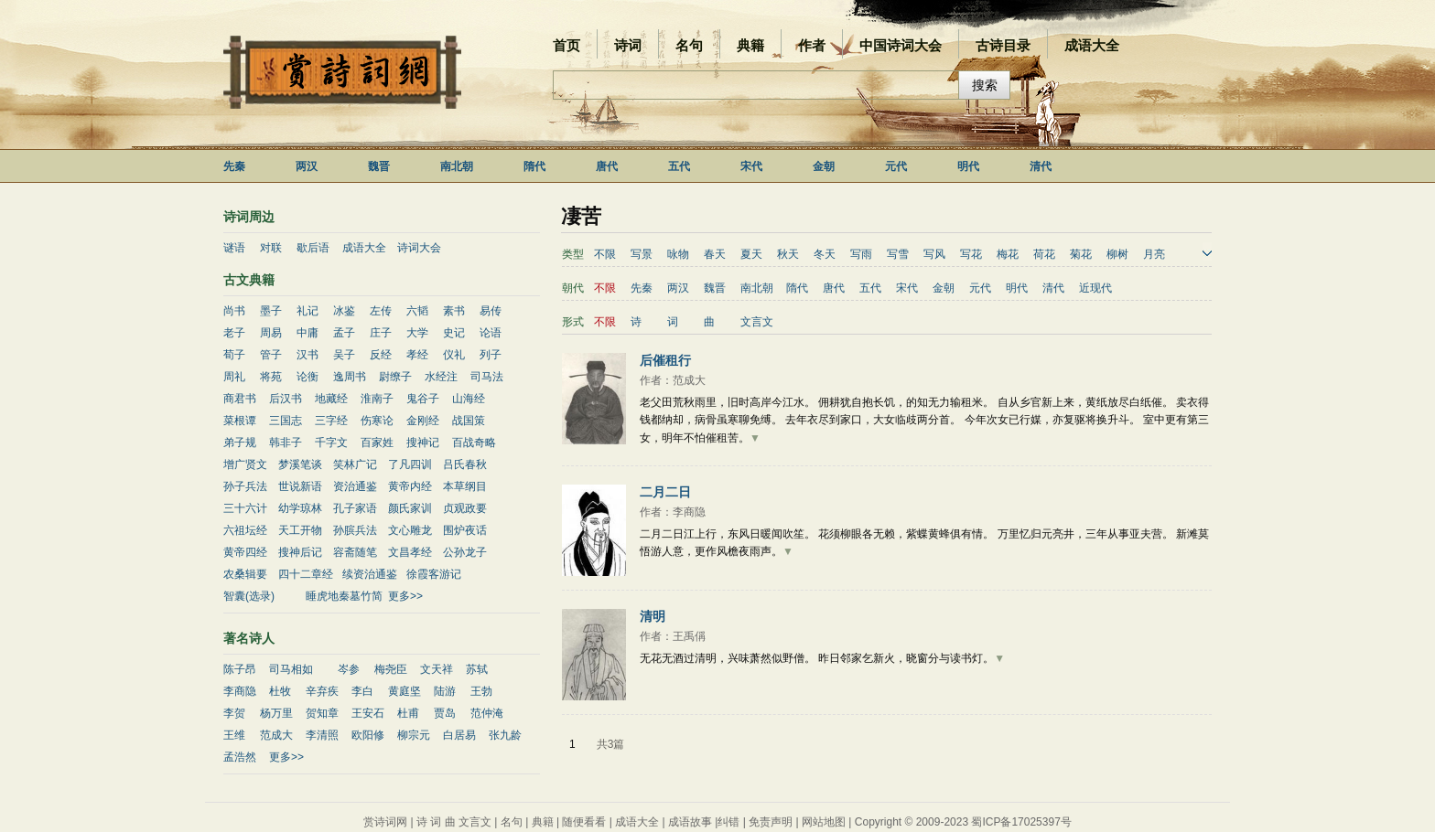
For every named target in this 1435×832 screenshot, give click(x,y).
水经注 (441, 376)
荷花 (1044, 254)
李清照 (322, 735)
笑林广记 (355, 464)
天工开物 (300, 530)
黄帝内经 (410, 486)
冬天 (825, 254)
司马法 (486, 376)
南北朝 (456, 166)
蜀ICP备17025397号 (1021, 822)
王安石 (367, 713)
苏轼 (477, 669)
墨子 (271, 310)
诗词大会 (419, 247)
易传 (491, 310)
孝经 (417, 354)
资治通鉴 (355, 486)
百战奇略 (474, 442)
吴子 (344, 354)
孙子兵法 (245, 486)
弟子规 (239, 442)
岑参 (349, 669)
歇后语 (313, 247)
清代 (1041, 166)
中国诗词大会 (900, 45)
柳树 (1117, 254)
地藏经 (331, 398)
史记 (454, 332)
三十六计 (245, 508)
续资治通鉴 (369, 574)
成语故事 (690, 822)
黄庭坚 (404, 691)
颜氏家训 (410, 508)
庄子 (381, 332)
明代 (968, 166)
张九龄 (505, 735)
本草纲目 (465, 486)
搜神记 (422, 442)
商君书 (239, 398)
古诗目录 (1003, 45)
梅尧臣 (390, 669)
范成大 (276, 735)
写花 (971, 254)
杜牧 (280, 691)
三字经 (331, 420)
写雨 (861, 254)
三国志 (285, 420)
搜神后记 (300, 552)
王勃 (481, 691)
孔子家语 (355, 508)
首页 (566, 45)
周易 (271, 332)
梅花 (1008, 254)
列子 (491, 354)
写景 (642, 254)
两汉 (307, 166)
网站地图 (824, 822)
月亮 (1154, 254)
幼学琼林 (300, 508)
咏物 (678, 254)
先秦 (234, 166)
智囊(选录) (249, 596)
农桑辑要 (245, 574)
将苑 (271, 376)
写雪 (898, 254)
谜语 (234, 247)
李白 (362, 691)
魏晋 (379, 166)
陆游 (445, 691)
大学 (417, 332)
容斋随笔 (355, 552)
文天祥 (436, 669)
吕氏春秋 (465, 464)
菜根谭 (239, 420)
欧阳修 (367, 735)
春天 (715, 254)
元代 (896, 166)
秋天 (788, 254)
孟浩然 (239, 757)
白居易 (459, 735)
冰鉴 (344, 310)
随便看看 (584, 822)
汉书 (307, 354)
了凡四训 (410, 464)
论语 (491, 332)
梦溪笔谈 (300, 464)
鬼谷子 (422, 398)
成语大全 (1091, 45)
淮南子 (377, 398)
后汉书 (285, 398)
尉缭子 (395, 376)
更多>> (405, 596)
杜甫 (408, 713)
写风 (934, 254)
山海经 (468, 398)
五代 (679, 166)
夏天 (751, 254)
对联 (271, 247)
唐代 (607, 166)
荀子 (234, 354)
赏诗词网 (385, 822)
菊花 (1081, 254)
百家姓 (377, 442)
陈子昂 (239, 669)
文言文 (756, 321)
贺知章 (322, 713)
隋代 (534, 166)
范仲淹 (486, 713)
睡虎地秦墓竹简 (344, 596)
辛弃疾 (322, 691)
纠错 (728, 822)
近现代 (1095, 288)
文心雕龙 (410, 530)
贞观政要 (465, 508)
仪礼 (454, 354)
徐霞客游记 (433, 574)
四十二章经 (305, 574)
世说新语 (300, 486)
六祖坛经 (245, 530)
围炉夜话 (465, 530)
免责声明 (771, 822)
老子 (234, 332)
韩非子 (285, 442)
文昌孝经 (410, 552)
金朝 (824, 166)
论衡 (307, 376)
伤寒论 (377, 420)
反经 (381, 354)
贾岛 (445, 713)
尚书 (234, 310)
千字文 (331, 442)
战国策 (468, 420)
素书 (454, 310)
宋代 (751, 166)
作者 (811, 45)
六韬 (417, 310)
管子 (271, 354)
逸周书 (349, 376)
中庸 (307, 332)
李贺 (234, 713)
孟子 (344, 332)
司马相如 (291, 669)
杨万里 (276, 713)
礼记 (307, 310)
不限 (605, 254)
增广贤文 (245, 464)
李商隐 (239, 691)
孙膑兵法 (355, 530)
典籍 (750, 45)
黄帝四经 (245, 552)
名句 (689, 45)
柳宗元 (413, 735)
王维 (234, 735)
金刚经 (422, 420)
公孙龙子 (465, 552)
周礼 (234, 376)
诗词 (628, 45)
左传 (381, 310)
